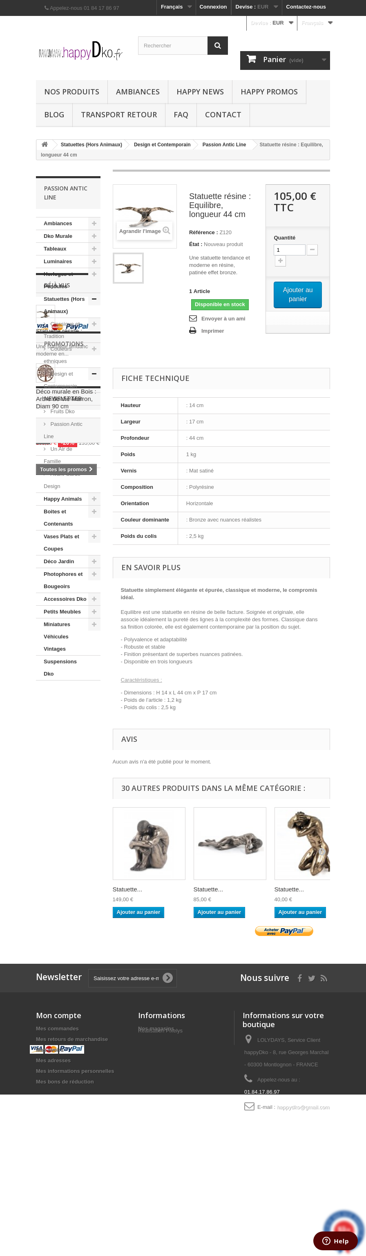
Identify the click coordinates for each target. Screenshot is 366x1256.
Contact (223, 114)
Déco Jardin (59, 561)
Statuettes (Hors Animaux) (64, 305)
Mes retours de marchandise (72, 1126)
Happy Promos (269, 91)
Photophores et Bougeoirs (63, 580)
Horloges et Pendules (58, 280)
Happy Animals (63, 499)
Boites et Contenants (58, 517)
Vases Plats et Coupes (61, 542)
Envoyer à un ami (223, 319)
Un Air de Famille (58, 455)
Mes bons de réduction (65, 1168)
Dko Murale (58, 236)
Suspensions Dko (60, 667)
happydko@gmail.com (303, 1194)
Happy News (200, 91)
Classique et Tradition (62, 330)
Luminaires (58, 261)
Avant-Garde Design (62, 480)
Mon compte (58, 1102)
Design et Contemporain (60, 380)
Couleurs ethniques (58, 355)
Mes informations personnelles (75, 1158)
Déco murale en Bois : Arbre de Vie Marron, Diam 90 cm (66, 871)
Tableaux (55, 249)
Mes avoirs (49, 1136)
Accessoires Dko (65, 599)
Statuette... (128, 889)
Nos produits (71, 91)
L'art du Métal (66, 399)
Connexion (213, 7)
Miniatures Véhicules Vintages (57, 636)
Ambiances (138, 91)
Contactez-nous (306, 7)
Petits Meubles (62, 612)
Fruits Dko (62, 411)
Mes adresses (53, 1147)
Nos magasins (156, 1115)
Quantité (284, 238)
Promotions (63, 816)
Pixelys (174, 1129)
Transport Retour (119, 114)
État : (196, 244)
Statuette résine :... (61, 750)
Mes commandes (57, 1115)
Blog (54, 114)
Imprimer (212, 331)
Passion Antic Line (63, 430)
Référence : (203, 232)
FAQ (181, 114)
